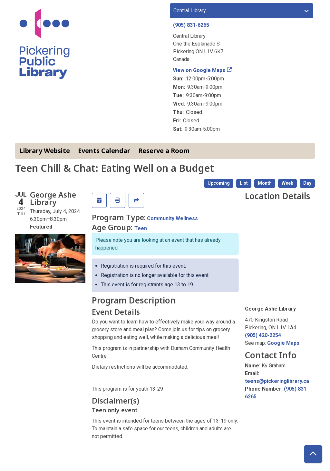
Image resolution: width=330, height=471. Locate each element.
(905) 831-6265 (191, 25)
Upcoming (219, 183)
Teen (140, 228)
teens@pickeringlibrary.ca (277, 381)
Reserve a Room (163, 150)
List (244, 183)
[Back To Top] (313, 454)
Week (287, 183)
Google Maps (283, 343)
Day (307, 183)
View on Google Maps (199, 70)
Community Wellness (172, 218)
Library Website (44, 150)
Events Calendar (104, 150)
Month (265, 183)
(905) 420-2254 (263, 335)
